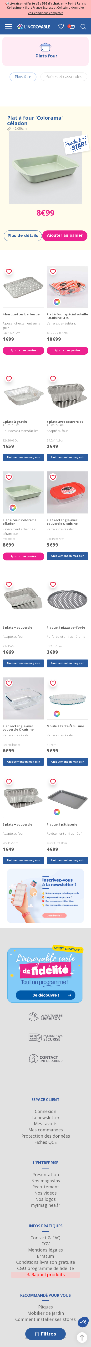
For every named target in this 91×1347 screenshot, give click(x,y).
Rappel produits (45, 1274)
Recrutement (45, 1187)
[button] (83, 1322)
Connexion (45, 1111)
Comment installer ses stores (45, 1319)
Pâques (45, 1307)
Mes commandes (45, 1130)
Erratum (45, 1256)
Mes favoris (45, 1123)
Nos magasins (45, 1181)
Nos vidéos (45, 1193)
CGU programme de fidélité (45, 1268)
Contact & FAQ (45, 1238)
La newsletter (45, 1117)
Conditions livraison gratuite (45, 1262)
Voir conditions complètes (45, 13)
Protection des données (45, 1136)
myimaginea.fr (45, 1205)
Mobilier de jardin (45, 1313)
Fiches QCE (45, 1142)
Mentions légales (45, 1250)
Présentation (45, 1174)
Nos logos (45, 1199)
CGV (45, 1243)
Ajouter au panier (65, 235)
